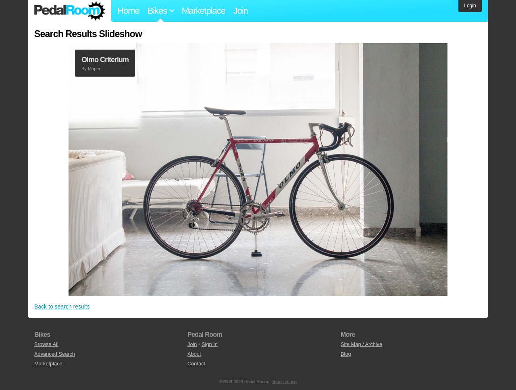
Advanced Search (54, 354)
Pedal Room (69, 11)
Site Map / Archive (361, 344)
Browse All (46, 344)
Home (128, 11)
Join (240, 11)
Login (470, 5)
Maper (94, 68)
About (194, 354)
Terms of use (284, 381)
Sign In (210, 344)
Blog (346, 354)
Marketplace (203, 11)
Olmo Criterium (105, 60)
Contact (196, 364)
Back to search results (62, 306)
